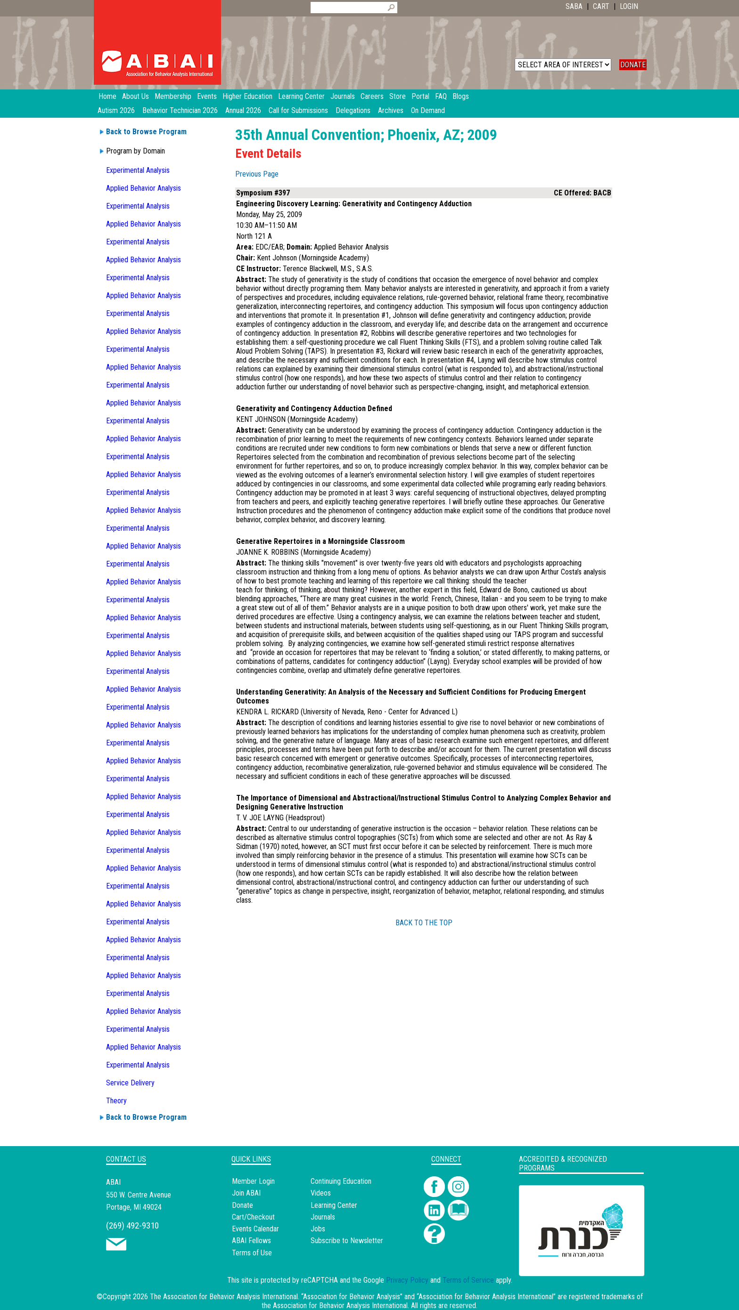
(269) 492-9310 (132, 1225)
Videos (321, 1193)
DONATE (633, 64)
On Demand (428, 110)
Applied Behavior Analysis (143, 188)
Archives (390, 110)
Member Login (253, 1181)
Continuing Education (341, 1181)
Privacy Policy (407, 1280)
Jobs (318, 1228)
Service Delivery (130, 1082)
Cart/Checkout (253, 1217)
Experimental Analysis (138, 170)
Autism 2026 (116, 110)
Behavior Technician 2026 (180, 110)
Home (107, 96)
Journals (323, 1217)
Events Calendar (255, 1228)
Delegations (353, 110)
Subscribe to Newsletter (347, 1240)
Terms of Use (252, 1252)
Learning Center (334, 1205)
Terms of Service (468, 1280)
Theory (116, 1100)
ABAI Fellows (251, 1240)
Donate (242, 1205)
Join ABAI (246, 1193)
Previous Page (257, 174)
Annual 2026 (243, 110)
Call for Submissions (298, 110)
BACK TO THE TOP (423, 922)
